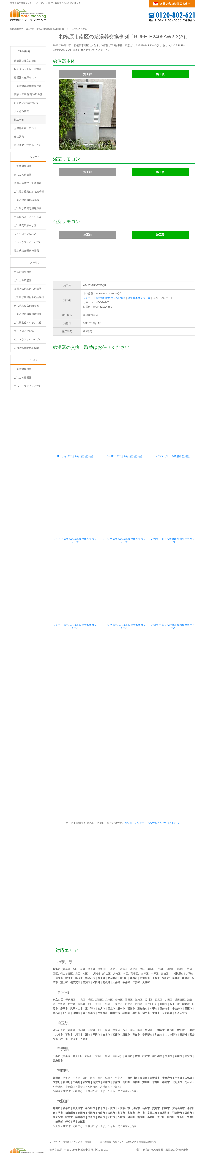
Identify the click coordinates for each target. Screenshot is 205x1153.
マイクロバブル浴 (24, 361)
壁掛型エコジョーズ (139, 297)
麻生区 (107, 947)
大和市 (189, 947)
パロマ (33, 389)
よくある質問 (21, 141)
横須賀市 (75, 955)
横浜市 (56, 942)
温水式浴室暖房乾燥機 (26, 280)
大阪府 (63, 1074)
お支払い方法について (26, 132)
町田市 (163, 977)
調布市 (56, 986)
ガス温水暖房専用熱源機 (27, 238)
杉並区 (71, 977)
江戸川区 (150, 977)
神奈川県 (65, 935)
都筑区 (171, 942)
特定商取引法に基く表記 (27, 175)
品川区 (148, 973)
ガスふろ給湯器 (22, 204)
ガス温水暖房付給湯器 (26, 230)
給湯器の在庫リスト (25, 107)
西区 (55, 947)
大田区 (168, 973)
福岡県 (63, 1044)
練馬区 (118, 977)
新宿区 (99, 973)
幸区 (125, 947)
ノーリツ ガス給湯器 (81, 1115)
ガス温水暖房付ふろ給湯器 (110, 297)
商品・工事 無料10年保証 (28, 124)
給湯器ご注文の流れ (25, 90)
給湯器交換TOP (17, 29)
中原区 (154, 947)
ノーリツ (35, 292)
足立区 (128, 977)
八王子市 (175, 977)
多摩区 (145, 947)
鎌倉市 (186, 951)
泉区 (82, 942)
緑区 (77, 947)
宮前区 (164, 947)
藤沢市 (79, 951)
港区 (90, 973)
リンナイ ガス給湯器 (59, 1115)
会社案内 (19, 166)
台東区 (119, 973)
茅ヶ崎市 (112, 951)
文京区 (109, 973)
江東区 (139, 973)
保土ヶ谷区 (66, 947)
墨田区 (129, 973)
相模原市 (178, 947)
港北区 (133, 942)
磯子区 (91, 942)
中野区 (61, 977)
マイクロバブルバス (25, 263)
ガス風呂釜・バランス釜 (27, 247)
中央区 (81, 973)
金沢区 (113, 942)
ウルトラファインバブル (27, 272)
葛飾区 (138, 977)
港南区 (123, 942)
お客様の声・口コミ (25, 158)
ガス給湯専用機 (22, 196)
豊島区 (81, 977)
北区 (90, 977)
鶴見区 (181, 942)
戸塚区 (161, 942)
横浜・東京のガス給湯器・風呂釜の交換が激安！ (163, 1123)
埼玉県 (63, 996)
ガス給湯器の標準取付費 (27, 116)
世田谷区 (180, 973)
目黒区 (158, 973)
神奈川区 (103, 942)
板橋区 (109, 977)
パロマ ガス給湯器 (102, 1115)
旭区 (75, 942)
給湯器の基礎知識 (147, 1115)
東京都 (63, 966)
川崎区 (117, 947)
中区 (189, 942)
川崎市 (97, 947)
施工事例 (30, 29)
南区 (85, 947)
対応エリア (67, 923)
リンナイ (88, 297)
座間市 (59, 951)
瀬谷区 (151, 942)
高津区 (134, 947)
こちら (111, 1064)
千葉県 (63, 1022)
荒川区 (99, 977)
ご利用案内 (24, 81)
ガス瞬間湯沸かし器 (25, 255)
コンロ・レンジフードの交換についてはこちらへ (151, 796)
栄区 (142, 942)
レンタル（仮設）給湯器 (27, 99)
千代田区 (70, 973)
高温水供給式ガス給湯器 (27, 213)
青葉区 (66, 942)
